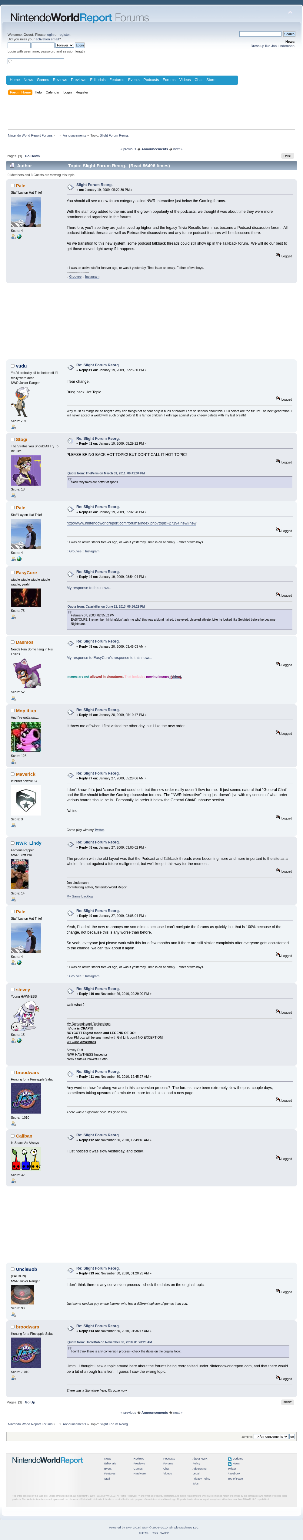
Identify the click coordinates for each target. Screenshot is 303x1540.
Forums (169, 80)
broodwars (27, 1072)
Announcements (155, 149)
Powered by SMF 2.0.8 (124, 1527)
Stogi (21, 439)
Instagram (92, 276)
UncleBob (26, 1269)
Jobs (195, 1483)
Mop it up (26, 710)
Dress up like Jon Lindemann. (273, 46)
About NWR (199, 1458)
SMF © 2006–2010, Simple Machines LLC (170, 1527)
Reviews (60, 80)
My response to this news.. (89, 588)
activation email (47, 39)
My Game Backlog (80, 896)
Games (43, 80)
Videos (185, 80)
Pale (20, 185)
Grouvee (75, 276)
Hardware (139, 1473)
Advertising (199, 1468)
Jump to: (247, 1436)
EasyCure (26, 572)
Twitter (99, 830)
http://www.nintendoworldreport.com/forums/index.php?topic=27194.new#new (132, 523)
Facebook (234, 1473)
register (64, 34)
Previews (78, 80)
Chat (198, 80)
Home (15, 80)
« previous (128, 149)
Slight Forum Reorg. (94, 185)
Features (116, 80)
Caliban (24, 1135)
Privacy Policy (201, 1478)
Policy (196, 1463)
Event (108, 1468)
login (50, 34)
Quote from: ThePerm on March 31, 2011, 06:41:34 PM (106, 473)
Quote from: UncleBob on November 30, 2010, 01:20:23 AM (110, 1342)
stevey (23, 989)
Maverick (25, 774)
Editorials (97, 80)
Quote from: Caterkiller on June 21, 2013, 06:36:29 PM (106, 606)
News (28, 80)
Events (134, 80)
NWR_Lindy (29, 843)
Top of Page (235, 1478)
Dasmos (25, 642)
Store (210, 80)
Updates (238, 1458)
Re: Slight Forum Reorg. (98, 365)
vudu (21, 365)
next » (178, 149)
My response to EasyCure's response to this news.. (109, 658)
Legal (195, 1473)
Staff (107, 1478)
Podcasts (151, 80)
